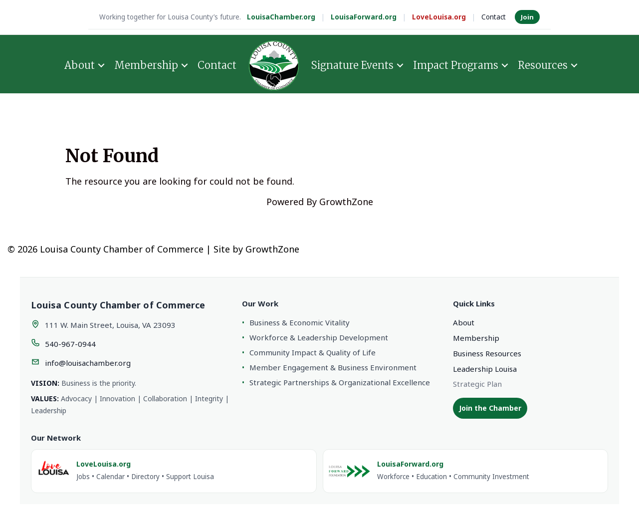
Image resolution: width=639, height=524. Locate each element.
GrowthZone (346, 202)
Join (527, 16)
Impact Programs (455, 65)
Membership (146, 65)
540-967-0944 (70, 344)
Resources (543, 65)
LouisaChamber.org (281, 16)
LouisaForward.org (364, 16)
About (79, 65)
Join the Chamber (490, 408)
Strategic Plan (477, 384)
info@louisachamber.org (88, 363)
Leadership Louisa (485, 369)
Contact (493, 16)
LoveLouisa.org (439, 16)
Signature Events (352, 65)
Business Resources (487, 353)
